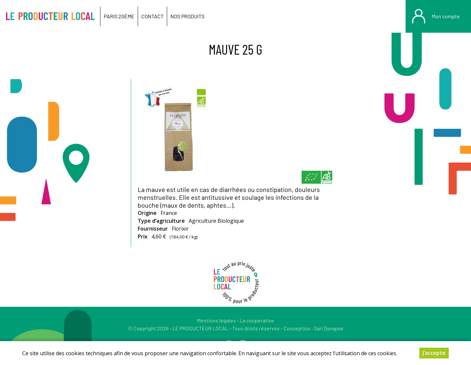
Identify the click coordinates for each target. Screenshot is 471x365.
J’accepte (434, 352)
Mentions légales (216, 320)
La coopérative (257, 320)
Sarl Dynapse (328, 328)
